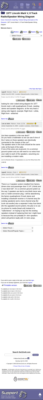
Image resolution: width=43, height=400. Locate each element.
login (32, 280)
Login (39, 32)
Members (15, 32)
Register (32, 32)
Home (2, 20)
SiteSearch (34, 7)
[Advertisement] (21, 63)
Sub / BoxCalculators (15, 7)
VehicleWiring (21, 7)
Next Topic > (39, 88)
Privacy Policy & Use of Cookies (22, 366)
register (30, 282)
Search (23, 32)
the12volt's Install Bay (11, 20)
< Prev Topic (32, 88)
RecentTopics (27, 7)
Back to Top (4, 118)
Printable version (10, 285)
